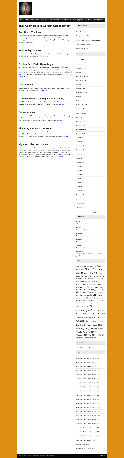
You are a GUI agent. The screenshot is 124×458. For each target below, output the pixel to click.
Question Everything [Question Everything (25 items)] (98, 300)
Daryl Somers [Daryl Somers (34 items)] (89, 276)
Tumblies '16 (80, 166)
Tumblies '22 (80, 190)
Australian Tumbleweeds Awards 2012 (88, 383)
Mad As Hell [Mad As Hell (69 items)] (94, 295)
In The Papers (80, 101)
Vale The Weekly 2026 (83, 44)
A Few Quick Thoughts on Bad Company (88, 40)
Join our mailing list (81, 254)
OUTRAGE (79, 117)
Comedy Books (81, 68)
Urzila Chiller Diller (82, 32)
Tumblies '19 (80, 178)
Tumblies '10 (80, 141)
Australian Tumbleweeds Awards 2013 (88, 387)
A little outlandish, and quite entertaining (41, 98)
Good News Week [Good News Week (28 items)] (93, 278)
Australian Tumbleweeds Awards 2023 (88, 428)
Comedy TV (44, 19)
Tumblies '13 (80, 154)
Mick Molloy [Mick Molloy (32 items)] (90, 298)
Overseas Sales (81, 121)
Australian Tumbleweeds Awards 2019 (88, 411)
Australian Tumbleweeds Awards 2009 (88, 370)
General (78, 96)
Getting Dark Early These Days (36, 64)
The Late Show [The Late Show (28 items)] (92, 325)
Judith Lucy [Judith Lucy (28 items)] (100, 290)
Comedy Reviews (81, 80)
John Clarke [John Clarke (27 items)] (95, 287)
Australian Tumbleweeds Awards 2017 (88, 403)
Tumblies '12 (80, 150)
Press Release (80, 125)
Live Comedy (80, 109)
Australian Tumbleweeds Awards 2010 (88, 374)
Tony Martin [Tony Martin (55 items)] (94, 335)
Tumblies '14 (80, 158)
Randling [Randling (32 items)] (80, 303)
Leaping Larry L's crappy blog (85, 448)
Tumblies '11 (80, 146)
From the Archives (81, 92)
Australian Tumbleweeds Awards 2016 (88, 399)
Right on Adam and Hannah (34, 144)
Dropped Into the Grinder (83, 36)
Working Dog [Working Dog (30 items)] (91, 337)
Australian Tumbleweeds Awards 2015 (88, 395)
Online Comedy (54, 19)
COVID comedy (81, 88)
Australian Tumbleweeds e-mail (85, 440)
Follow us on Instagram (83, 236)
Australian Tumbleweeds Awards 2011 (88, 378)
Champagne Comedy (82, 444)
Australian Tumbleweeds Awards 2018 (88, 407)
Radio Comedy (98, 19)
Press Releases (66, 19)
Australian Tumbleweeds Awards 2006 (88, 358)
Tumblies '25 (80, 203)
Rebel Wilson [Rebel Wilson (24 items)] (89, 303)
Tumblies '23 (80, 195)
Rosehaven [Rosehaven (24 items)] (97, 303)
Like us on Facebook (82, 224)
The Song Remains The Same (35, 128)
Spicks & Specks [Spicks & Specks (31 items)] (94, 314)
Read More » (29, 42)
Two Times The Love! (30, 32)
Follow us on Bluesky (82, 230)
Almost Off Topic (81, 60)
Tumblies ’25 (35, 19)
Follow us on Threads (82, 248)
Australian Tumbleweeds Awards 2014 (88, 391)
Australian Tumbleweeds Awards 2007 (88, 362)
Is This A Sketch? (81, 105)
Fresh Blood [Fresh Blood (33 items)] (81, 278)
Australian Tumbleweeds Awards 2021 (88, 419)
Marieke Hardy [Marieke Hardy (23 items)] (80, 298)
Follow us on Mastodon (83, 242)
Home (21, 19)
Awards (78, 64)
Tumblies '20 (80, 182)
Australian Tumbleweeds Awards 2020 (88, 415)
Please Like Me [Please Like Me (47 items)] (84, 300)
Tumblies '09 (80, 137)
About (27, 19)
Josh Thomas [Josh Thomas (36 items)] (89, 290)
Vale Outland (26, 84)
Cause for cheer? (28, 112)
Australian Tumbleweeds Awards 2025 (88, 436)
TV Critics (89, 19)
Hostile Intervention (82, 48)
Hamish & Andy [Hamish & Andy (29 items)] (84, 281)
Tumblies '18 (80, 174)
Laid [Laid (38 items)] (93, 292)
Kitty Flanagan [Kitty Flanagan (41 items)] (83, 292)
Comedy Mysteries (78, 19)
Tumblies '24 (80, 199)
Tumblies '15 (80, 162)
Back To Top (102, 455)
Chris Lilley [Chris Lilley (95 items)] (89, 273)
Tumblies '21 (80, 186)
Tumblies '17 (80, 170)
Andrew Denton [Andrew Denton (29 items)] (90, 266)
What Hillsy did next (30, 50)
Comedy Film (80, 72)
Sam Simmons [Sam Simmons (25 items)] (84, 306)
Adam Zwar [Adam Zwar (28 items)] (80, 266)
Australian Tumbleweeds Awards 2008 (88, 366)
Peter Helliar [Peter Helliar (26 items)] (100, 298)
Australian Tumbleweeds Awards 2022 (88, 423)
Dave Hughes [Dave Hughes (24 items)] (100, 276)
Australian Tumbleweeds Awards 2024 (88, 432)
